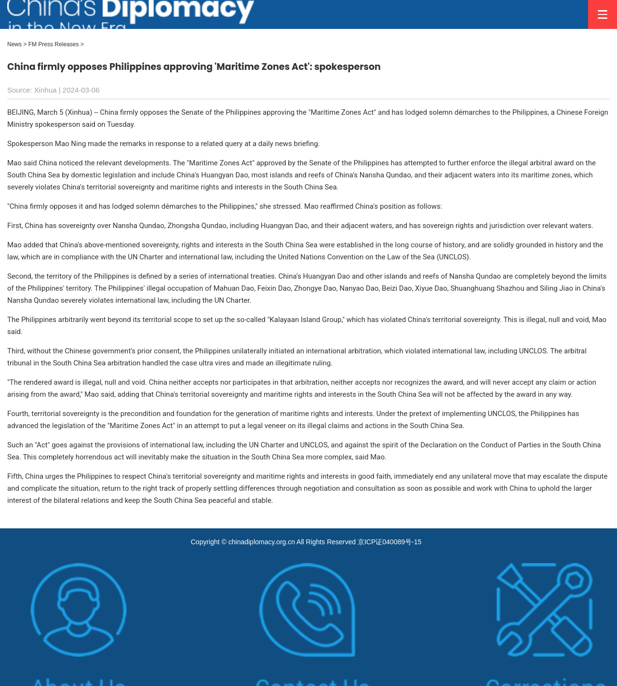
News (14, 44)
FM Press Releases (53, 44)
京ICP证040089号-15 (389, 542)
